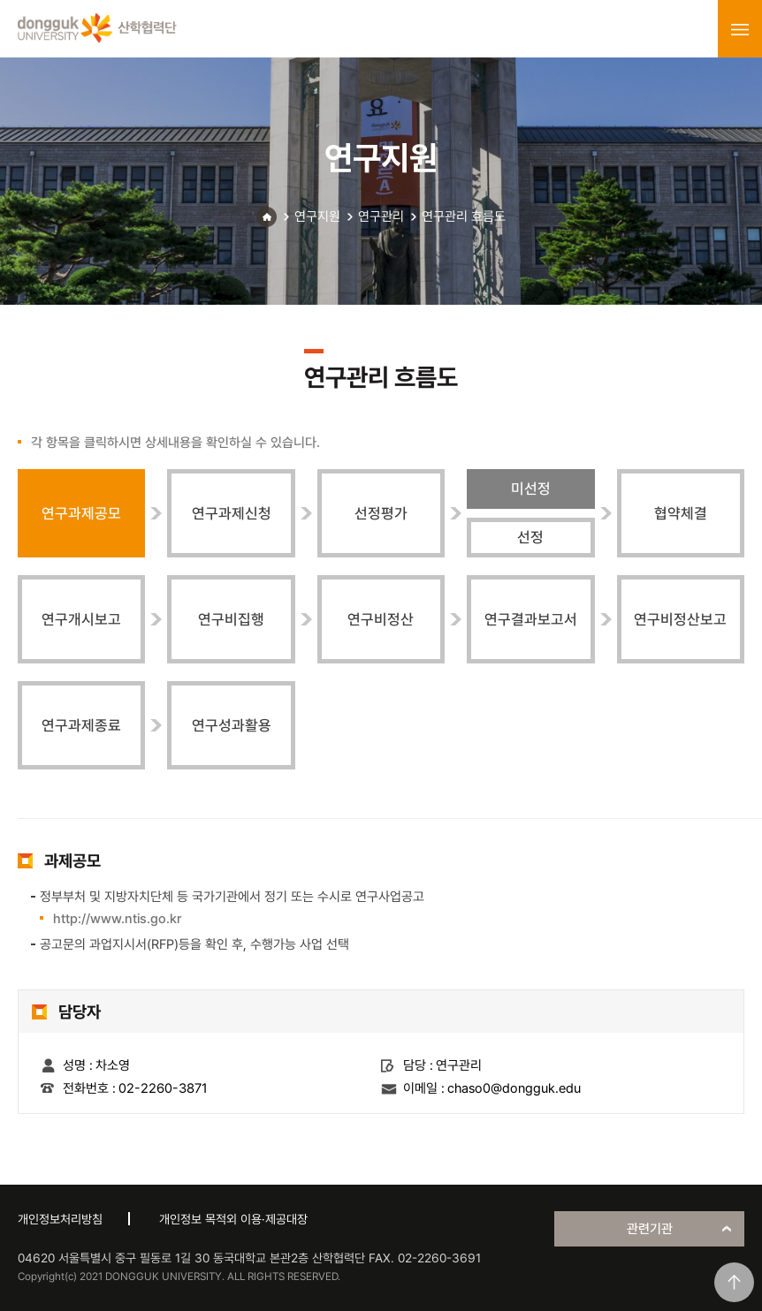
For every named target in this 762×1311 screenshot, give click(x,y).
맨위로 (734, 1282)
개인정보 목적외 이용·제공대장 (233, 1219)
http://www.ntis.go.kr (117, 919)
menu (740, 29)
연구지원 (317, 216)
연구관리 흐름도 (464, 216)
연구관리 (381, 216)
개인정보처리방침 (60, 1219)
